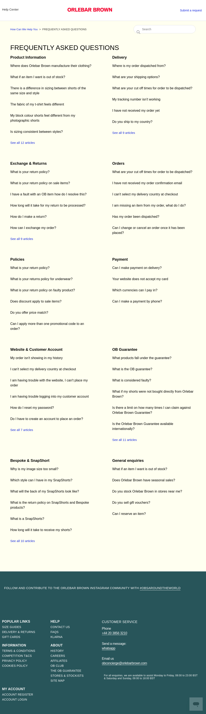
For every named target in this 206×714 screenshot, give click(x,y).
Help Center (10, 9)
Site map (58, 680)
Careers (58, 655)
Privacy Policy (14, 660)
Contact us (60, 627)
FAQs (55, 631)
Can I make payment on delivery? (136, 268)
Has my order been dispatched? (135, 216)
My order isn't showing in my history (36, 358)
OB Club (57, 665)
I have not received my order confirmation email (147, 183)
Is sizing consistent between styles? (36, 131)
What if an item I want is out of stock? (37, 77)
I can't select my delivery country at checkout (145, 194)
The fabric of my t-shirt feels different (37, 104)
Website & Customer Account (36, 349)
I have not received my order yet (136, 110)
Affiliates (59, 660)
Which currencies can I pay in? (134, 290)
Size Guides (11, 627)
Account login (14, 699)
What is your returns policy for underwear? (41, 279)
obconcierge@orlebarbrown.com (124, 663)
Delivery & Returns (18, 631)
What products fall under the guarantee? (141, 358)
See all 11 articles (124, 440)
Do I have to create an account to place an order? (46, 419)
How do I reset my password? (32, 407)
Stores (160, 9)
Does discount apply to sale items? (35, 301)
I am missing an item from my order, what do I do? (149, 205)
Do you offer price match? (29, 312)
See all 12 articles (22, 142)
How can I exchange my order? (33, 228)
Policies (17, 259)
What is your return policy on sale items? (40, 183)
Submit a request (191, 10)
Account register (17, 694)
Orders (118, 163)
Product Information (28, 57)
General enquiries (128, 461)
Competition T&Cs (17, 655)
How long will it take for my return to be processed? (48, 205)
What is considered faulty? (131, 380)
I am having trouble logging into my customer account (49, 396)
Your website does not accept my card (140, 279)
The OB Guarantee (66, 670)
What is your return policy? (29, 172)
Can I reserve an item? (129, 514)
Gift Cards (11, 636)
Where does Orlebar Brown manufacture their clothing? (50, 66)
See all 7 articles (21, 430)
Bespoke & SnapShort (29, 461)
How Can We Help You (24, 29)
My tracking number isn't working (136, 99)
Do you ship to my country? (132, 121)
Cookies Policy (15, 665)
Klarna (57, 636)
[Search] (165, 29)
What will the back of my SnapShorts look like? (44, 491)
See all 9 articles (123, 132)
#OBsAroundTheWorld (160, 588)
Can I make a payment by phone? (137, 301)
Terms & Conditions (18, 650)
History (57, 650)
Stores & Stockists (67, 675)
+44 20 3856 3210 (114, 633)
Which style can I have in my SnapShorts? (41, 480)
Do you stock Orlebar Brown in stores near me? (147, 491)
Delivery (119, 57)
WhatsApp (108, 648)
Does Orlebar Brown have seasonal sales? (143, 480)
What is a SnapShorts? (27, 518)
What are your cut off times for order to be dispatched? (152, 88)
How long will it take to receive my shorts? (41, 530)
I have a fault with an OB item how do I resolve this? (48, 194)
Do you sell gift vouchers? (131, 502)
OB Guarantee (124, 349)
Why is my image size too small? (34, 469)
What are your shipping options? (136, 77)
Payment (120, 259)
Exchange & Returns (28, 163)
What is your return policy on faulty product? (42, 290)
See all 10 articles (22, 541)
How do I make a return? (28, 216)
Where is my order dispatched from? (139, 66)
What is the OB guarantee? (132, 369)
